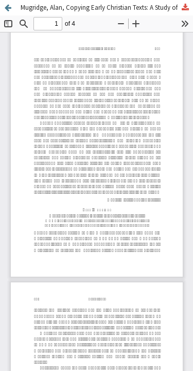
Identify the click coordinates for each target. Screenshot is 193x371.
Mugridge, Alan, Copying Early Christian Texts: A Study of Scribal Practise (107, 7)
